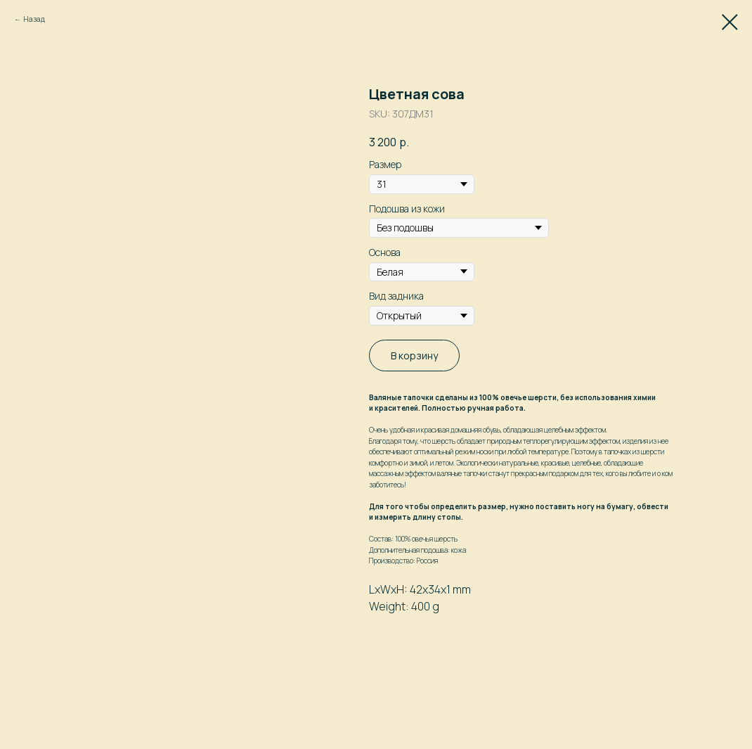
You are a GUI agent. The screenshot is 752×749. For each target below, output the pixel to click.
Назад (34, 19)
